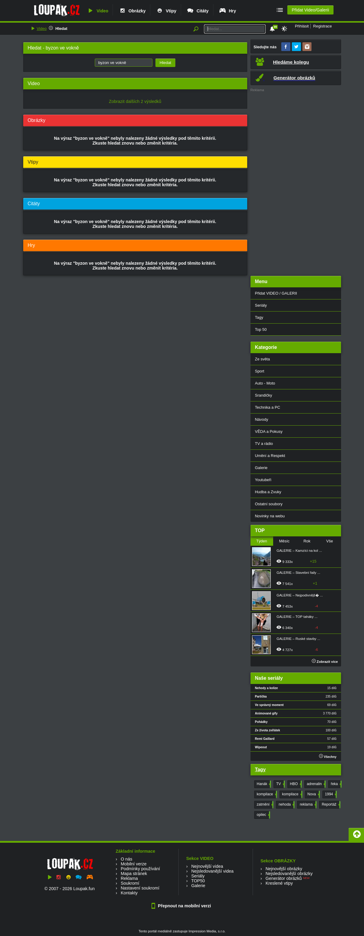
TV (279, 784)
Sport (259, 371)
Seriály (261, 305)
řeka (335, 784)
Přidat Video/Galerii (310, 10)
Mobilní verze (134, 863)
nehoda (286, 804)
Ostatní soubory (269, 504)
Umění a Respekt (270, 455)
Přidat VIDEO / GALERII (276, 293)
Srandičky (263, 395)
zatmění (265, 804)
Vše (329, 541)
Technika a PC (267, 407)
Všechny (327, 756)
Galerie (261, 467)
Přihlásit (302, 26)
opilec (263, 815)
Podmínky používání (140, 868)
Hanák (263, 784)
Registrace (322, 26)
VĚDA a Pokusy (269, 431)
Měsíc (284, 541)
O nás (126, 859)
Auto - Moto (265, 383)
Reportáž (330, 804)
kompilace (266, 794)
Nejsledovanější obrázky (289, 873)
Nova (313, 794)
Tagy (259, 317)
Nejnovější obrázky (284, 868)
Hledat (61, 28)
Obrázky (132, 10)
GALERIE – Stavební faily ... (298, 572)
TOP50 (198, 880)
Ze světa (262, 359)
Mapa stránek (134, 873)
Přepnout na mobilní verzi (182, 905)
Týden (261, 541)
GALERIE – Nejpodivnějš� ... (299, 595)
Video (97, 10)
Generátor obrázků (284, 878)
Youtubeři (263, 480)
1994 (330, 794)
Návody (261, 419)
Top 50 (261, 329)
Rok (306, 541)
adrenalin (315, 784)
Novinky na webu (270, 516)
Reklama (129, 878)
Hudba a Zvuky (268, 492)
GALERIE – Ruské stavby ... (298, 639)
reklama (307, 804)
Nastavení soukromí (140, 888)
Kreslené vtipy (279, 883)
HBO (295, 784)
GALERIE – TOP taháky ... (297, 616)
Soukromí (130, 883)
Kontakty (129, 892)
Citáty (198, 10)
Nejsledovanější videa (212, 871)
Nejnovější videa (207, 866)
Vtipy (166, 10)
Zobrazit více (325, 661)
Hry (227, 10)
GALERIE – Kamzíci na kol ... (299, 550)
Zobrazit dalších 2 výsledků (135, 101)
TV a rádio (264, 443)
